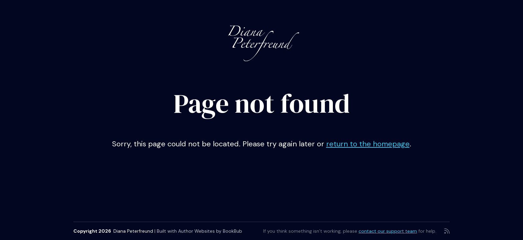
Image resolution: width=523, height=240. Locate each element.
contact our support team (388, 231)
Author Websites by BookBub (210, 231)
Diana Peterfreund (133, 231)
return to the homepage (368, 144)
